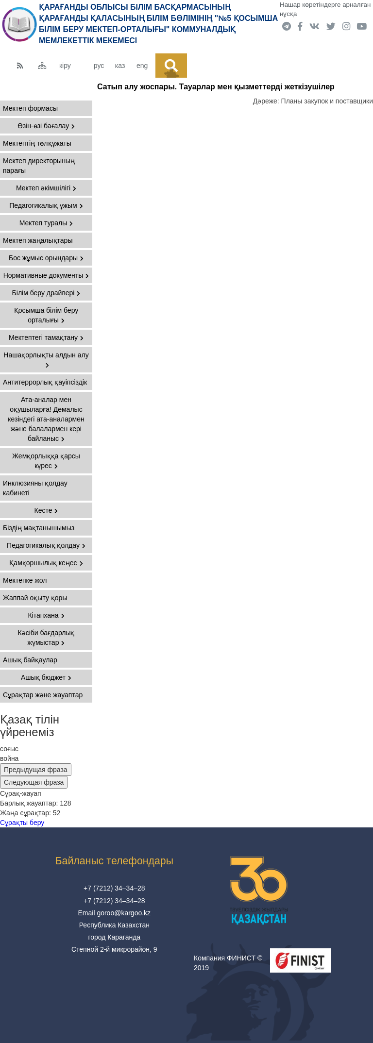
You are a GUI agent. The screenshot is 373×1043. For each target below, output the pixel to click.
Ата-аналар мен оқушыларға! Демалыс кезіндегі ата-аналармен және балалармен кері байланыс (46, 419)
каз (120, 65)
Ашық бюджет (46, 677)
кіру (65, 65)
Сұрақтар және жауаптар (43, 695)
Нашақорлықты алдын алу (45, 359)
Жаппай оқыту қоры (35, 598)
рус (99, 65)
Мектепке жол (25, 580)
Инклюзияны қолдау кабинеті (35, 488)
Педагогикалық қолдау (46, 545)
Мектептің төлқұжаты (37, 143)
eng (142, 65)
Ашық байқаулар (30, 660)
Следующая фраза (34, 782)
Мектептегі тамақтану (46, 337)
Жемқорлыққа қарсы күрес (46, 461)
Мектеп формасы (30, 108)
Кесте (46, 510)
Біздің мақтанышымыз (38, 528)
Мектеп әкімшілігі (46, 188)
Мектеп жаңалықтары (37, 240)
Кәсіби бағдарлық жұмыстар (46, 637)
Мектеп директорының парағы (39, 165)
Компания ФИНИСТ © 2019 (228, 963)
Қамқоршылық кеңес (46, 563)
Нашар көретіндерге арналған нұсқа (325, 9)
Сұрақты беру (22, 822)
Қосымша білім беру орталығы (46, 315)
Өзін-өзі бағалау (46, 126)
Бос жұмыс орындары (46, 258)
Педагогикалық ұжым (46, 205)
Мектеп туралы (46, 223)
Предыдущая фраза (36, 770)
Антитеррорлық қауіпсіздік (45, 382)
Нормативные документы (46, 275)
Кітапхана (46, 615)
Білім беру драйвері (46, 293)
